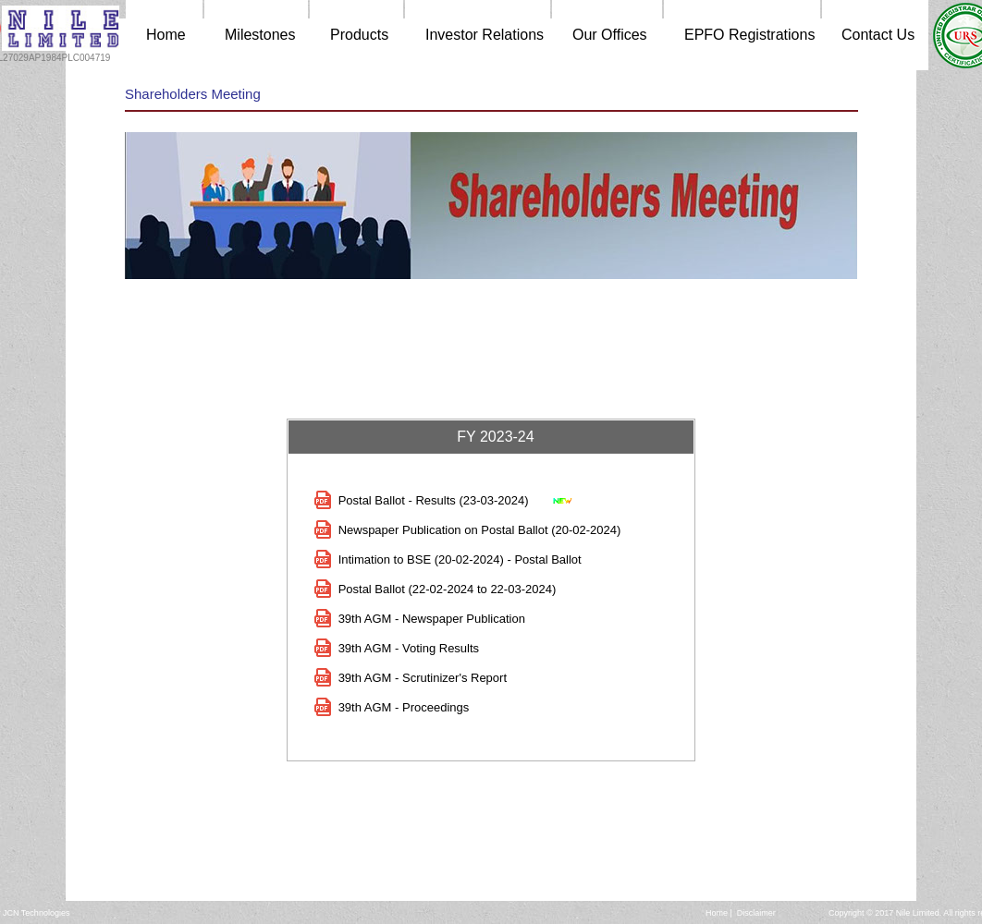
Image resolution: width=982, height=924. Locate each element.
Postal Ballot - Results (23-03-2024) (433, 500)
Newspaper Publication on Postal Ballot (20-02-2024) (479, 530)
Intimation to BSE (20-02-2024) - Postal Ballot (460, 559)
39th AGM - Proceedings (404, 707)
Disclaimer (756, 913)
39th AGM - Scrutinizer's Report (422, 678)
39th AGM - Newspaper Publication (431, 619)
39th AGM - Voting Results (408, 648)
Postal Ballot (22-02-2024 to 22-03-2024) (447, 589)
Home (717, 913)
